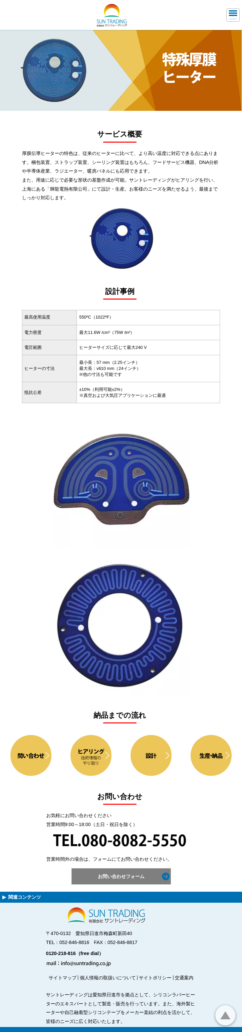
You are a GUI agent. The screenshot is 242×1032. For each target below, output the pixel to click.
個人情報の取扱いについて (108, 977)
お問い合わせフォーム (121, 876)
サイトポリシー (155, 977)
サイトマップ (63, 977)
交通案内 (184, 977)
